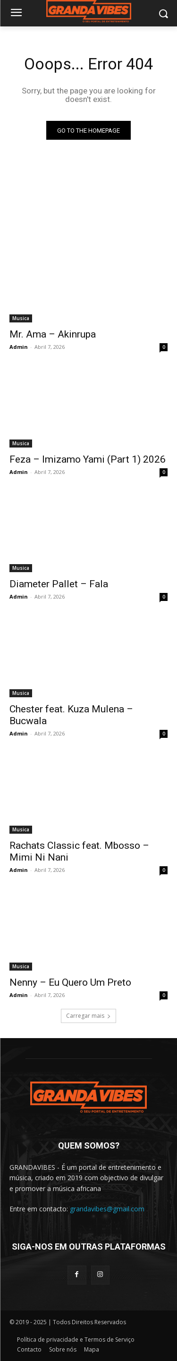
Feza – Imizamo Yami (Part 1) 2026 (87, 459)
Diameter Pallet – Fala (58, 584)
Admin (18, 346)
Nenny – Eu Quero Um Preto (70, 982)
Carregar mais (88, 1016)
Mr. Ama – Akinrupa (52, 334)
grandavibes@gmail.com (107, 1208)
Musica (20, 318)
